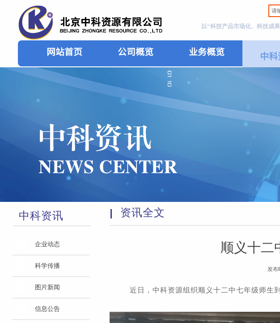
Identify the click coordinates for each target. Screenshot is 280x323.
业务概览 (207, 51)
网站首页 (64, 51)
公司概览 (135, 51)
